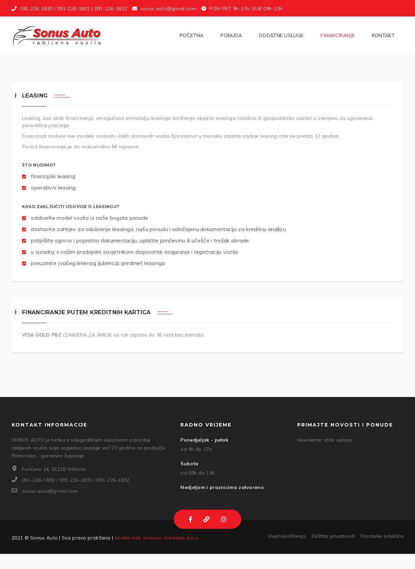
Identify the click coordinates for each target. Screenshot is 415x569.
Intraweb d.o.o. (182, 538)
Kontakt (383, 35)
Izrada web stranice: (139, 538)
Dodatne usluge (281, 35)
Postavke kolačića (382, 536)
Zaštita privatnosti (333, 536)
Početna (191, 35)
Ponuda (231, 35)
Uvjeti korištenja (286, 536)
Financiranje (338, 35)
